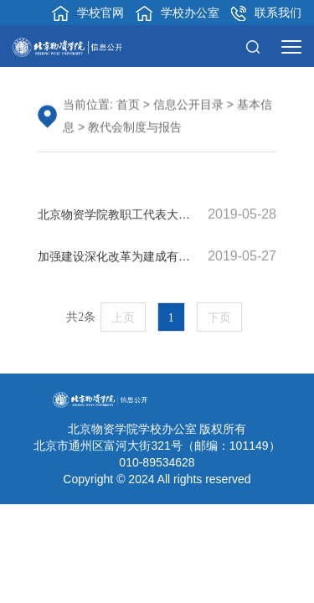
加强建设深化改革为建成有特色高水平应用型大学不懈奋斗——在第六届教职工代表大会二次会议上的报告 (157, 257)
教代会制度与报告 (135, 128)
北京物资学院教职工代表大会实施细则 (157, 215)
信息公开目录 (188, 105)
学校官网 (88, 13)
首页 (128, 105)
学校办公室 (177, 13)
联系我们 (266, 13)
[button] (257, 46)
